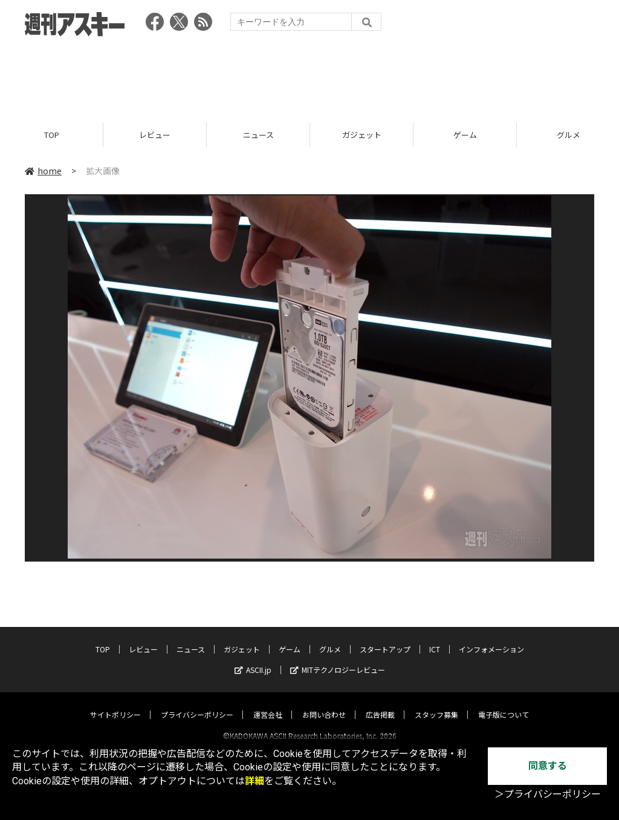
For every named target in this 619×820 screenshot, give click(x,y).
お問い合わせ (324, 703)
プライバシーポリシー (197, 703)
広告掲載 (380, 703)
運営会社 (267, 703)
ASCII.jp (253, 659)
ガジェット (361, 134)
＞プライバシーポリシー (547, 794)
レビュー (154, 134)
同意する (547, 766)
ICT (434, 638)
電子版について (503, 703)
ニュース (258, 134)
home (43, 171)
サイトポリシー (115, 703)
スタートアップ (385, 638)
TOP (51, 134)
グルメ (330, 638)
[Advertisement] (309, 75)
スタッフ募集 (436, 703)
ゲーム (465, 134)
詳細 (254, 781)
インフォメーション (491, 638)
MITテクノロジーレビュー (337, 659)
